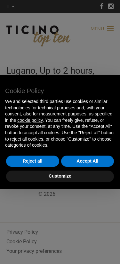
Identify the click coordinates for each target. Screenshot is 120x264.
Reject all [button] (32, 161)
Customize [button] (60, 176)
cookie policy (30, 120)
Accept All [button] (87, 161)
